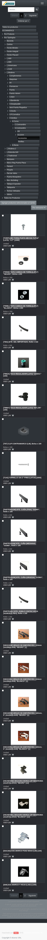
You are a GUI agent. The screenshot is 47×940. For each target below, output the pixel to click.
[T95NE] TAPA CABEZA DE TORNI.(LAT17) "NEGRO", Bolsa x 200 (20, 273)
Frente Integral (12, 51)
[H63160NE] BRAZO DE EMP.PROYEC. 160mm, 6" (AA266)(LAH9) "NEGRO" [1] (22, 714)
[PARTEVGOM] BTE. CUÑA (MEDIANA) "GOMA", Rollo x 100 (19, 544)
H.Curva (15, 121)
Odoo (16, 933)
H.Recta (15, 145)
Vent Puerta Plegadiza (18, 107)
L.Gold (9, 69)
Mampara (10, 159)
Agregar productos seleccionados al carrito (18, 203)
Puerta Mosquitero (14, 177)
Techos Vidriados (13, 191)
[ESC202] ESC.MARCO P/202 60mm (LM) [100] (22, 851)
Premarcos (13, 86)
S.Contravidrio (20, 128)
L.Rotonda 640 (12, 152)
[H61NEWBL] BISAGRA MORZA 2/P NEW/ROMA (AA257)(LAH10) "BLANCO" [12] (23, 816)
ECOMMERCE (8, 31)
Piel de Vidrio (12, 173)
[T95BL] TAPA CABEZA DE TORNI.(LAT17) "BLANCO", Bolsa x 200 (20, 307)
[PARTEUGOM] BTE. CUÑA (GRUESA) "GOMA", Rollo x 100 (23, 578)
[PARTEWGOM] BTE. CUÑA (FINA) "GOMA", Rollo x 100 (21, 510)
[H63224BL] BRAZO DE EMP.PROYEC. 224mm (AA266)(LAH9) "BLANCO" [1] (22, 680)
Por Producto (9, 34)
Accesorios (22, 138)
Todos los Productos (12, 198)
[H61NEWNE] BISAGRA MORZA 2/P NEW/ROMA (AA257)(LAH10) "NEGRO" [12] (23, 782)
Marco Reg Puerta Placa (16, 163)
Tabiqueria (11, 187)
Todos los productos (10, 27)
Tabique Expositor (14, 184)
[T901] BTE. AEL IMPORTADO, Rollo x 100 (20, 342)
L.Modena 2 (11, 149)
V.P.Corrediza (14, 114)
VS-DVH (20, 135)
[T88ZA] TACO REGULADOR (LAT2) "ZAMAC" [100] (22, 375)
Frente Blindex (12, 48)
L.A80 (9, 62)
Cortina (9, 44)
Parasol (10, 166)
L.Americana (12, 65)
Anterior (15, 16)
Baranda (10, 41)
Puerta (12, 90)
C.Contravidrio (20, 125)
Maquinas (13, 79)
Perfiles (21, 142)
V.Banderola (14, 100)
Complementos (15, 76)
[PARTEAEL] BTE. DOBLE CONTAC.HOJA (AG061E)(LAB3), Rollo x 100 (20, 612)
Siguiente (32, 16)
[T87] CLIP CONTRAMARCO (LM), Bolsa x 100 (22, 444)
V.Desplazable (15, 104)
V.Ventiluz (13, 118)
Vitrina (9, 194)
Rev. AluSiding (12, 180)
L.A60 (9, 58)
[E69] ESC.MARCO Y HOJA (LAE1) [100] (19, 885)
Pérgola (10, 170)
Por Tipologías (9, 38)
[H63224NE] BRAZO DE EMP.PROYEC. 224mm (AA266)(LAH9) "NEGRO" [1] (22, 646)
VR (18, 131)
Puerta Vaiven (14, 93)
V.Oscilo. (12, 111)
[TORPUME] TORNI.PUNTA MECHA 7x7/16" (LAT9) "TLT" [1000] (21, 239)
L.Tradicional (12, 156)
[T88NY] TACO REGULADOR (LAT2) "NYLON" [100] (22, 409)
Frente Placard (12, 55)
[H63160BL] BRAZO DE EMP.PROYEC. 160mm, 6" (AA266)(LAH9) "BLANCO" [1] (22, 748)
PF (10, 83)
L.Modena (11, 72)
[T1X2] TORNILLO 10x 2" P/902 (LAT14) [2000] (22, 478)
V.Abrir (12, 97)
